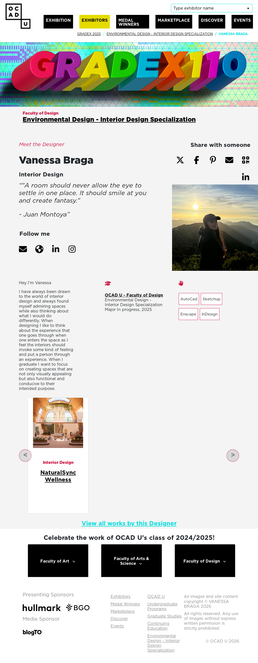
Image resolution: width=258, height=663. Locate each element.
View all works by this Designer (129, 523)
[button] (23, 249)
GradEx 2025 (89, 34)
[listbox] (211, 8)
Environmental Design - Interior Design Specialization (160, 34)
